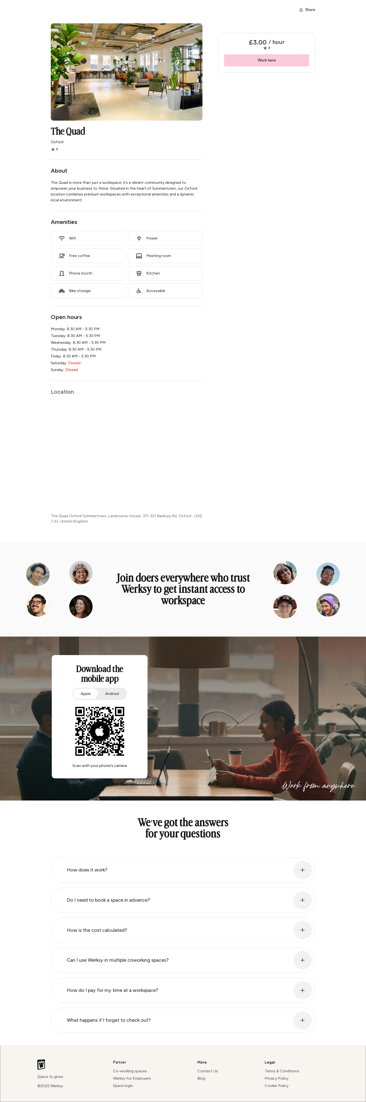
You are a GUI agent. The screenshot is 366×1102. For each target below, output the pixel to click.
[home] (63, 10)
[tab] (85, 694)
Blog (201, 1078)
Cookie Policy (276, 1085)
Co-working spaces (130, 1071)
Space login (123, 1085)
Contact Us (207, 1071)
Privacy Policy (276, 1078)
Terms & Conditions (282, 1071)
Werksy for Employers (132, 1078)
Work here (267, 60)
